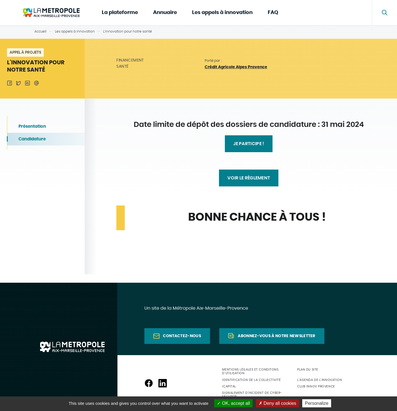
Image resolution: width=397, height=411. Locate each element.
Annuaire (165, 12)
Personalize (317, 403)
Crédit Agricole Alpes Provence (236, 67)
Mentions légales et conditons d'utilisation (250, 371)
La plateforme (120, 12)
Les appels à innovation (222, 12)
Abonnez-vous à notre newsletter (276, 336)
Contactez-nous (182, 336)
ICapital (229, 386)
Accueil (40, 31)
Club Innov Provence (316, 386)
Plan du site (307, 369)
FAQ (273, 12)
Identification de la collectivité (251, 380)
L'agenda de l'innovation (319, 380)
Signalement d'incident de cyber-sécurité (252, 394)
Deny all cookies (277, 403)
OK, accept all (233, 403)
